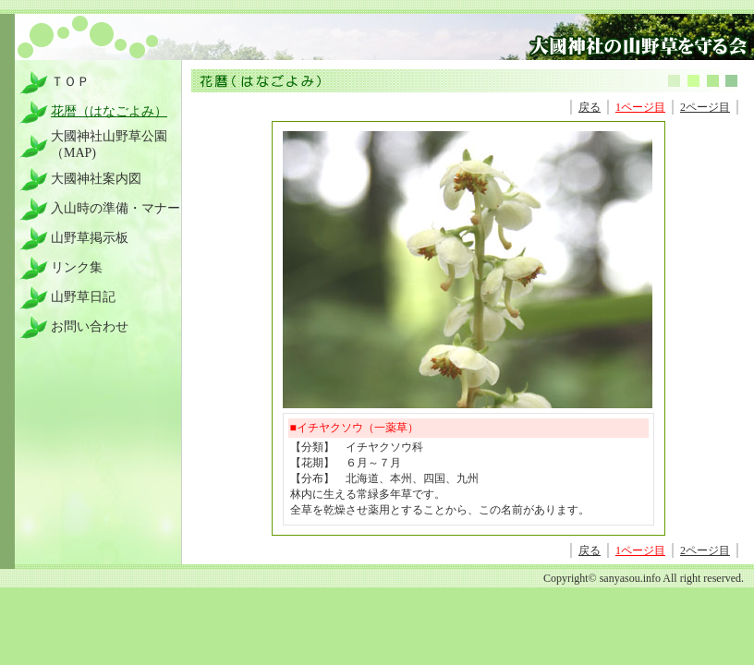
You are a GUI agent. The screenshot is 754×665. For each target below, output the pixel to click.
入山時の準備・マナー (115, 208)
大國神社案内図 (96, 179)
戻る (589, 107)
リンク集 (77, 267)
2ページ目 (705, 107)
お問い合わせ (89, 326)
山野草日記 (83, 297)
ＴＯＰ (70, 82)
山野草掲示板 (89, 238)
